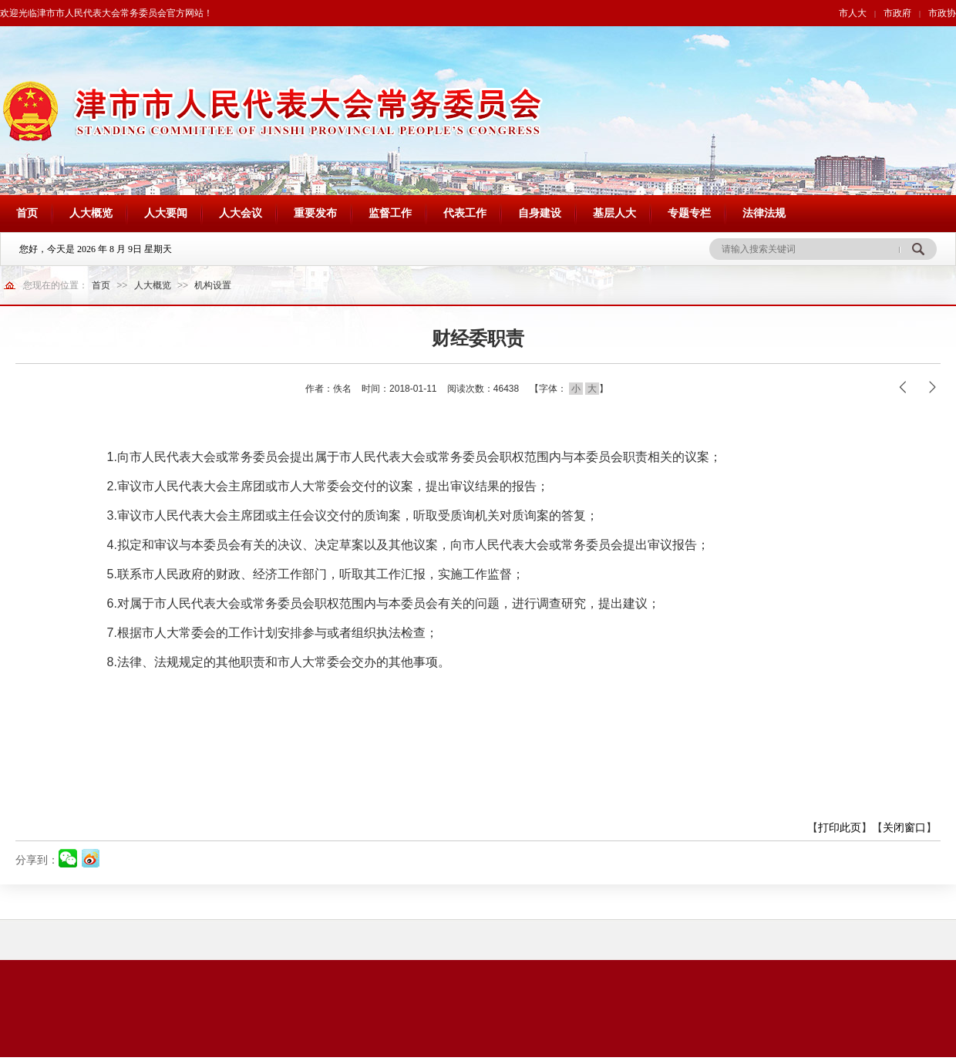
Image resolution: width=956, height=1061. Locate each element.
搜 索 (918, 249)
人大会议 (240, 213)
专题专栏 (689, 213)
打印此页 (839, 827)
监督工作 (390, 213)
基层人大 (614, 213)
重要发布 (315, 213)
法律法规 (764, 213)
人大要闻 (165, 213)
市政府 (897, 13)
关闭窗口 (904, 827)
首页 (27, 213)
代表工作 (464, 213)
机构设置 (212, 285)
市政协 (942, 13)
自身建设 (539, 213)
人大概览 (91, 213)
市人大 (853, 13)
